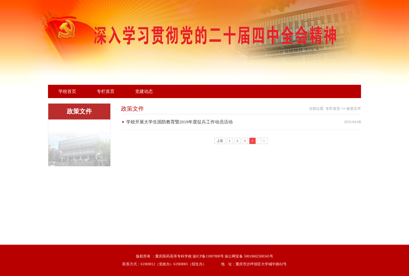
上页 (220, 141)
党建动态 (144, 91)
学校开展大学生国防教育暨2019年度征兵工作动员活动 (179, 121)
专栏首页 (106, 91)
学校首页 (67, 91)
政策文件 (353, 109)
